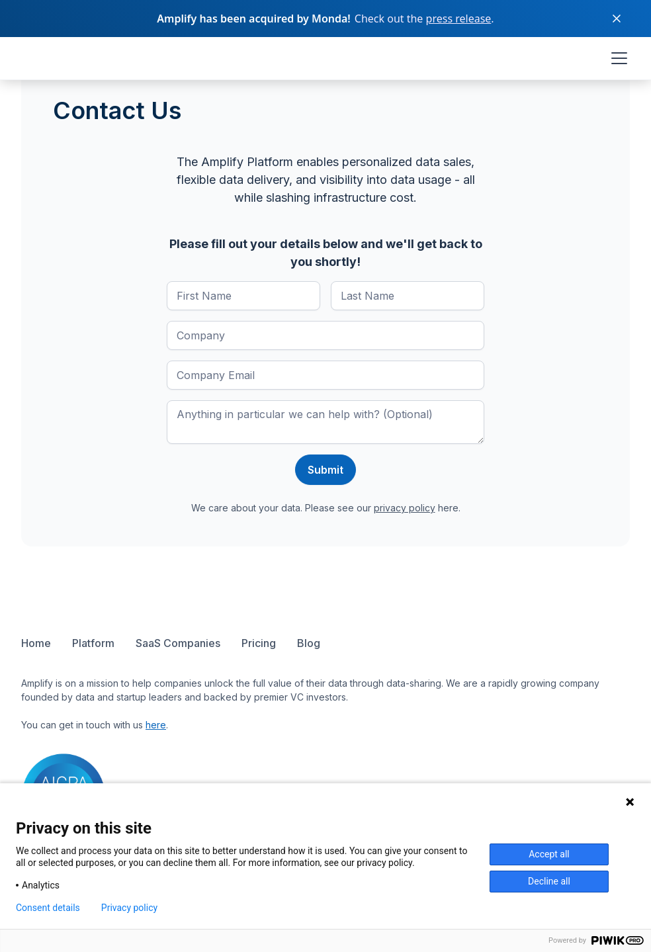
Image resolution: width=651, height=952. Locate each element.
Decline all (549, 881)
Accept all (549, 854)
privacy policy (404, 507)
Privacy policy (129, 907)
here (156, 724)
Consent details (48, 907)
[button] (616, 58)
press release (459, 18)
